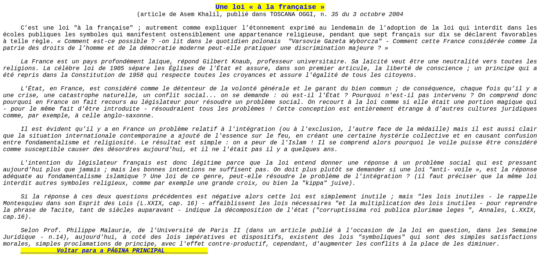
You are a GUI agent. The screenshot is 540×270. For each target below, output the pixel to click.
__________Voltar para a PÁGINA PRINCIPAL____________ (114, 251)
